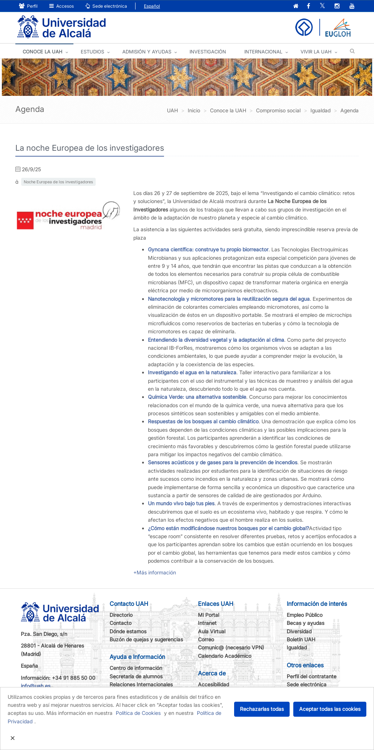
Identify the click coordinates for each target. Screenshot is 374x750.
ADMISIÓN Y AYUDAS (146, 52)
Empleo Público (305, 615)
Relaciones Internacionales (141, 684)
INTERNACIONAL (263, 52)
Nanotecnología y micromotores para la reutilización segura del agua (229, 299)
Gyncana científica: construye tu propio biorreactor (208, 249)
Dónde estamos (128, 631)
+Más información (154, 572)
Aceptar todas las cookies (329, 709)
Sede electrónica (106, 6)
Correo (206, 639)
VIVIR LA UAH (316, 52)
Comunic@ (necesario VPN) (231, 647)
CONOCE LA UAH (42, 52)
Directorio (121, 615)
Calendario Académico (224, 656)
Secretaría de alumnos (136, 676)
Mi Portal (208, 615)
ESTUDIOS (92, 52)
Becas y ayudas (305, 623)
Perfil (28, 6)
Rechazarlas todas (262, 709)
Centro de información (136, 668)
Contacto (120, 623)
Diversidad (299, 631)
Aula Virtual (211, 631)
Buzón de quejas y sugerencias (146, 639)
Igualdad (297, 647)
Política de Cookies (138, 713)
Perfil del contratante (311, 676)
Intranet (207, 623)
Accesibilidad (213, 684)
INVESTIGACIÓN (208, 52)
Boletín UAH (301, 639)
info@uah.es (35, 686)
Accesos (61, 6)
